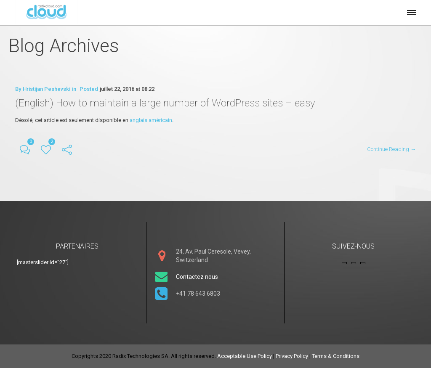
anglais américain (151, 120)
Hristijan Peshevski (46, 89)
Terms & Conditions (335, 356)
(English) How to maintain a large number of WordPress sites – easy (165, 103)
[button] (411, 11)
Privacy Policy (292, 356)
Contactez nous (197, 276)
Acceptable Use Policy (244, 356)
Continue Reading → (391, 149)
